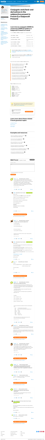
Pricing (23, 1)
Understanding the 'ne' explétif (17, 254)
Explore (14, 1)
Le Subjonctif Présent (28, 55)
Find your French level (29, 111)
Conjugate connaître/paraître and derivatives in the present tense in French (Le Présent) (4, 33)
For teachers (19, 1)
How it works (3, 431)
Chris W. (14, 325)
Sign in (26, 1)
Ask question (13, 174)
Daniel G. (15, 364)
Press (21, 434)
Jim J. (14, 261)
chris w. (15, 178)
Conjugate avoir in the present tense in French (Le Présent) (4, 25)
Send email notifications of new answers (17, 172)
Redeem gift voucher (14, 434)
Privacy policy (3, 439)
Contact (22, 435)
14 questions (2, 18)
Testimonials (2, 434)
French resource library (14, 431)
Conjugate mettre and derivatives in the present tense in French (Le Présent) (4, 43)
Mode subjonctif (12, 124)
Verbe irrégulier (12, 126)
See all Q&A (32, 159)
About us (12, 435)
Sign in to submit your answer (20, 214)
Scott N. (15, 343)
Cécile (14, 192)
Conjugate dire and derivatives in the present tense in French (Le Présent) (4, 38)
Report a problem (3, 19)
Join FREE (42, 1)
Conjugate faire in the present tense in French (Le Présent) (4, 28)
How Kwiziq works (10, 1)
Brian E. (15, 220)
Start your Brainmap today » (20, 105)
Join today (23, 216)
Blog (21, 431)
